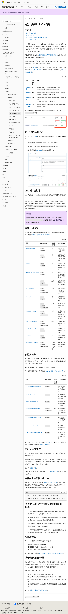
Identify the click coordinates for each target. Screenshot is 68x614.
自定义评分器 (58, 220)
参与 (45, 610)
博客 (39, 610)
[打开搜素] (64, 2)
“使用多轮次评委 (44, 444)
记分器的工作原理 (31, 33)
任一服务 (34, 136)
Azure (26, 19)
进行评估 (55, 55)
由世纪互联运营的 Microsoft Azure (10, 610)
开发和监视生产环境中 (45, 55)
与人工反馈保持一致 (52, 471)
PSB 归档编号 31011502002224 (29, 608)
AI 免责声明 (26, 610)
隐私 (41, 608)
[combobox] (11, 21)
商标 (9, 613)
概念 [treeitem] (7, 85)
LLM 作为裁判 (30, 35)
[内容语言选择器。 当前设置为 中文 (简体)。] (6, 604)
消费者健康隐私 (58, 610)
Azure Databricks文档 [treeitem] (9, 25)
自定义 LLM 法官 (36, 70)
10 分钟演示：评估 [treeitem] (14, 104)
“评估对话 (49, 442)
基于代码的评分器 (31, 40)
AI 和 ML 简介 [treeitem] (8, 56)
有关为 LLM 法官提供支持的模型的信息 (36, 37)
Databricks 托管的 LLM (50, 482)
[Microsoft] (3, 2)
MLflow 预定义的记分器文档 (40, 235)
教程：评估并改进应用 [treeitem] (15, 107)
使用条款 (3, 613)
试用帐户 (62, 7)
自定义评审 (32, 468)
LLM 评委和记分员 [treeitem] (15, 113)
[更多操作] (65, 19)
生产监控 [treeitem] (11, 129)
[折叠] (21, 17)
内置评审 (34, 67)
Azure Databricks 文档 (37, 19)
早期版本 (33, 610)
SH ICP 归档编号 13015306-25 (9, 608)
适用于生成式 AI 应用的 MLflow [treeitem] (12, 78)
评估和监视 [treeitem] (12, 101)
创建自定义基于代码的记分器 (38, 590)
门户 (56, 7)
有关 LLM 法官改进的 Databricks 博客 (50, 553)
